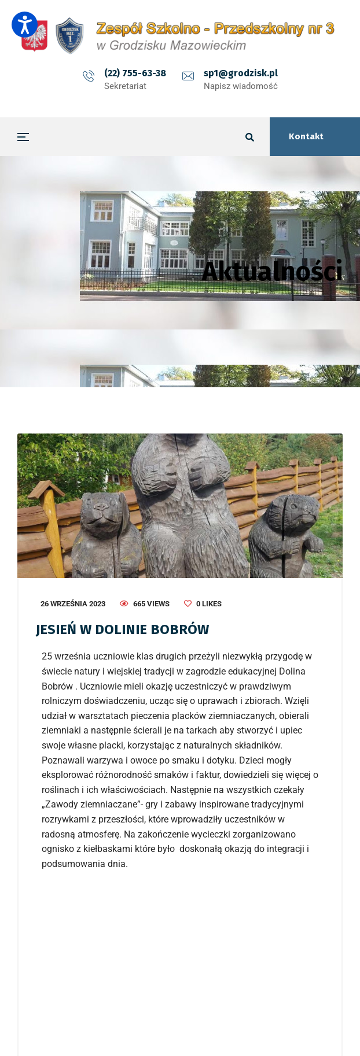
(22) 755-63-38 (135, 73)
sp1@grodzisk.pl (241, 73)
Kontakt (306, 136)
